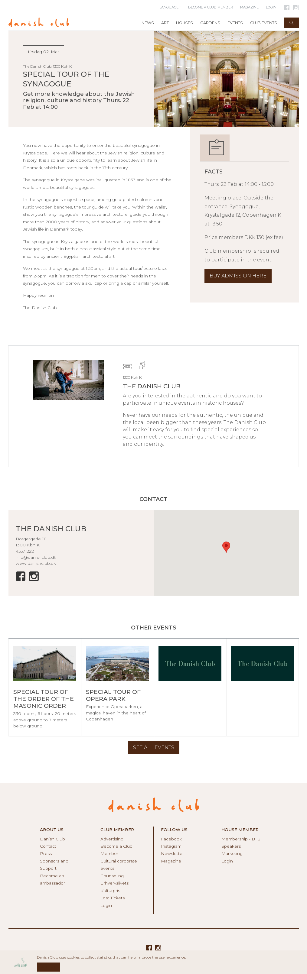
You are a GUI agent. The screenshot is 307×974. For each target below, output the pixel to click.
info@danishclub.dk (36, 557)
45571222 (25, 551)
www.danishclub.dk (36, 563)
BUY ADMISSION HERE (238, 276)
